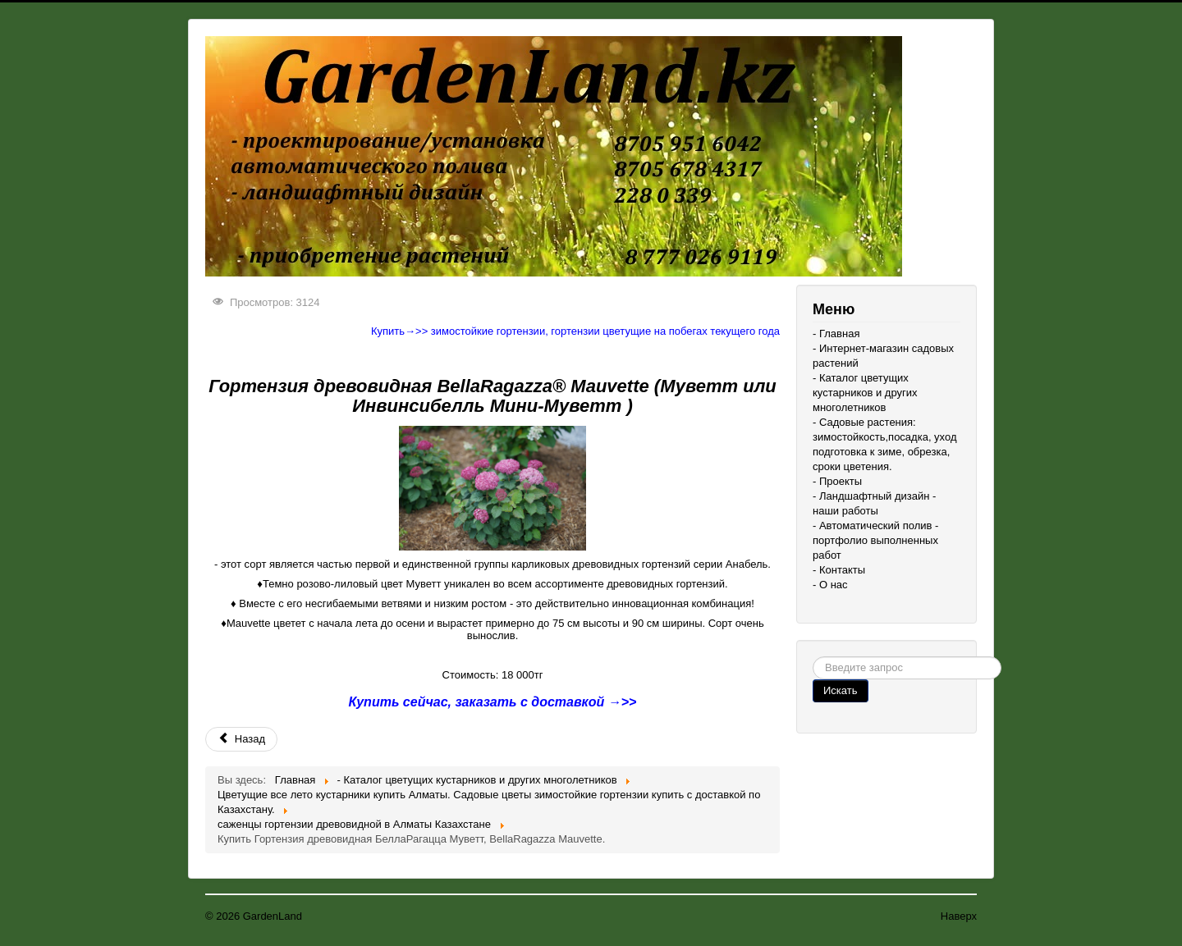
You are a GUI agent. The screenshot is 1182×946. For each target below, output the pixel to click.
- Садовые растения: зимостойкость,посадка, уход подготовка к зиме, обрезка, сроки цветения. (885, 444)
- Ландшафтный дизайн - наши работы (874, 503)
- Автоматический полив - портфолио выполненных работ (875, 540)
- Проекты (837, 481)
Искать (840, 690)
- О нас (830, 584)
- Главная (836, 333)
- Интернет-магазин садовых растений (883, 355)
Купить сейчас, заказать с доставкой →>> (493, 702)
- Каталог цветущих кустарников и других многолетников (865, 393)
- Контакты (839, 570)
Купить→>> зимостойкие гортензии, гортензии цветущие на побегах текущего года (575, 331)
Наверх (959, 916)
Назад (241, 739)
